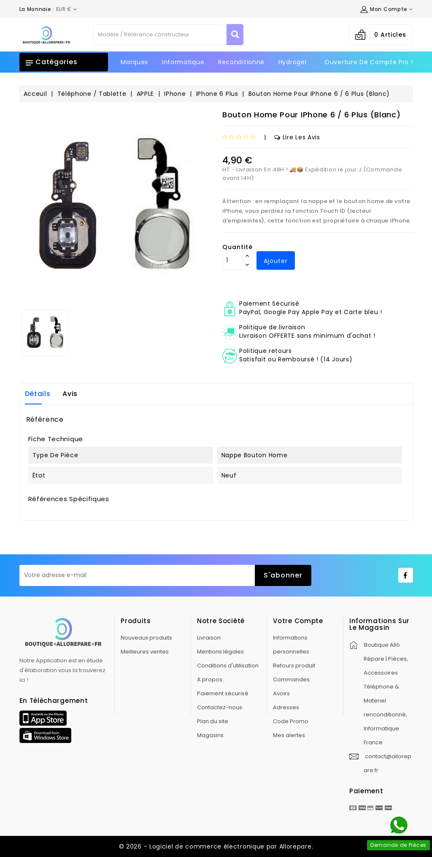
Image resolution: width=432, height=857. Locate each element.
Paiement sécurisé (222, 693)
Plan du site (212, 721)
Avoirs (281, 693)
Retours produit (294, 666)
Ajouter (276, 261)
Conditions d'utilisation (228, 666)
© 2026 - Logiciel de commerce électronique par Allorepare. (216, 846)
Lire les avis (297, 137)
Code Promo (290, 721)
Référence (45, 419)
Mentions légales (220, 652)
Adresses (286, 707)
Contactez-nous (219, 707)
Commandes (291, 679)
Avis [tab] (70, 394)
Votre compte (298, 620)
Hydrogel (292, 62)
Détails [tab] (38, 394)
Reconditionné (241, 62)
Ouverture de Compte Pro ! (368, 62)
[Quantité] (232, 260)
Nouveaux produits (146, 638)
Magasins (210, 735)
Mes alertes (289, 735)
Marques (134, 62)
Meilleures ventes (145, 652)
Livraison (209, 638)
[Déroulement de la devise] (48, 9)
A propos (209, 679)
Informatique (183, 62)
